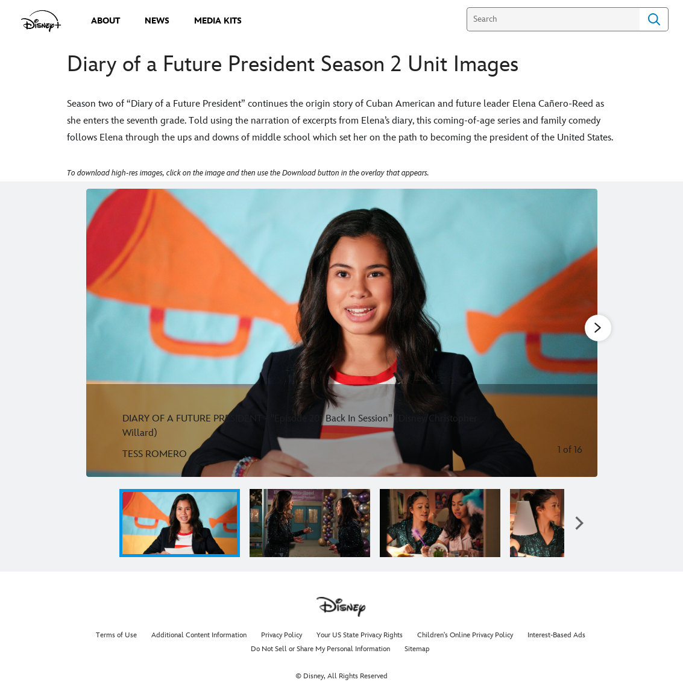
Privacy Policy (281, 635)
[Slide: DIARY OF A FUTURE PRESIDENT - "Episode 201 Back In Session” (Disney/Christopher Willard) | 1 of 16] (341, 333)
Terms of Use (116, 635)
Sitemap (417, 649)
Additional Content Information (199, 635)
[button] (579, 523)
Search (654, 19)
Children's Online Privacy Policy (465, 635)
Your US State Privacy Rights (359, 635)
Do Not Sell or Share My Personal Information (320, 649)
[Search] (553, 19)
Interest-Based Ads (556, 635)
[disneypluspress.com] (41, 21)
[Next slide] (579, 333)
